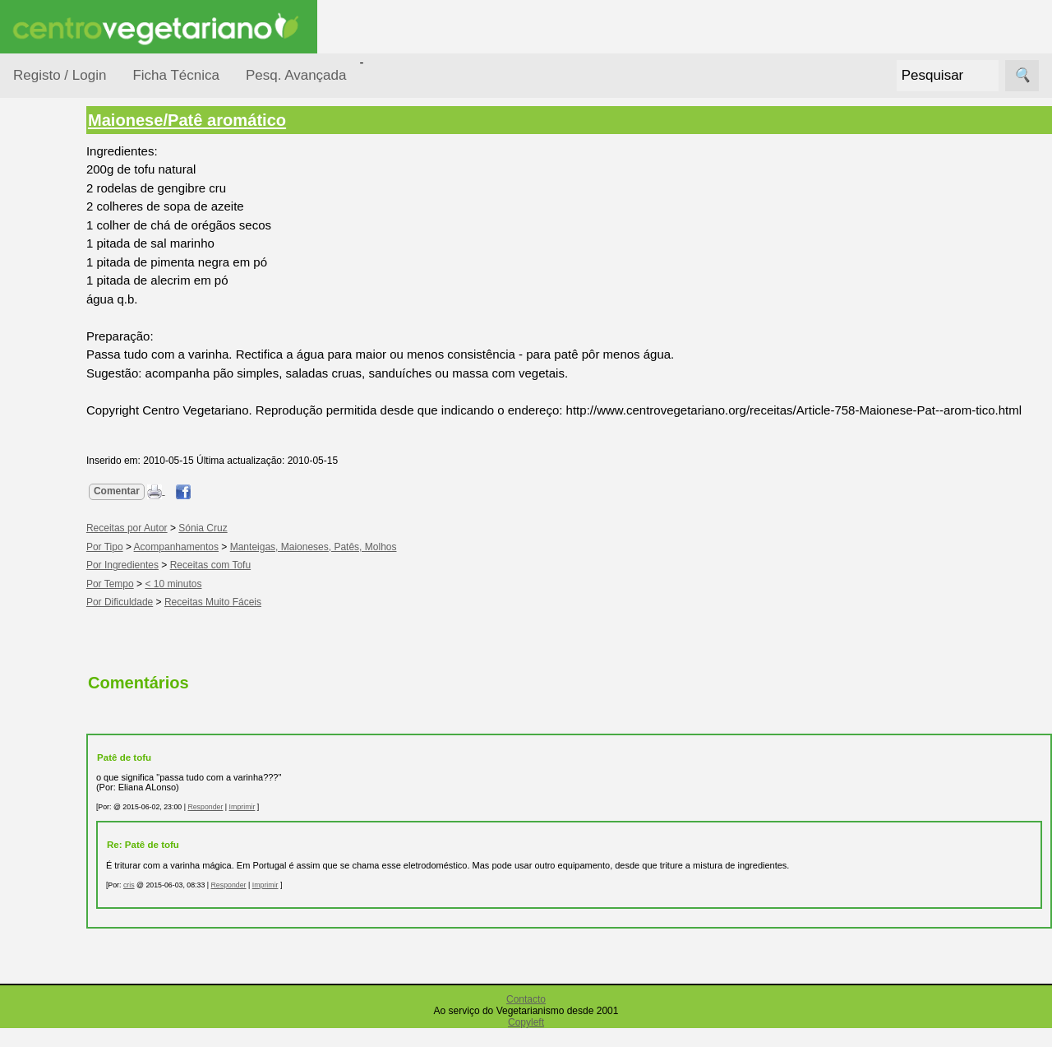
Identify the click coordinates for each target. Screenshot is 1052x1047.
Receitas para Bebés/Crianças (76, 485)
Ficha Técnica (175, 75)
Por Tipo (56, 394)
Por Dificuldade (75, 299)
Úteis (27, 999)
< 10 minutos (252, 602)
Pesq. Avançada (296, 75)
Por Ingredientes (78, 330)
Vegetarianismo (95, 746)
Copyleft (526, 1041)
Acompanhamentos (254, 565)
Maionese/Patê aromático (265, 120)
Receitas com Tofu (289, 584)
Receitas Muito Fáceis (290, 621)
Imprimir (320, 826)
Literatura (78, 951)
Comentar (195, 510)
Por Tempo (62, 362)
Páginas (35, 699)
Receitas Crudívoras (63, 435)
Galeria (72, 925)
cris (207, 903)
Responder (283, 826)
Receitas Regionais (60, 635)
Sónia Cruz (280, 547)
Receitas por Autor (67, 585)
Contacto (526, 1018)
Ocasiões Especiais (59, 258)
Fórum (70, 871)
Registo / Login (59, 75)
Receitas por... (52, 207)
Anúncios (78, 799)
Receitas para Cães (71, 535)
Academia (80, 898)
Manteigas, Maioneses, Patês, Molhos (391, 565)
